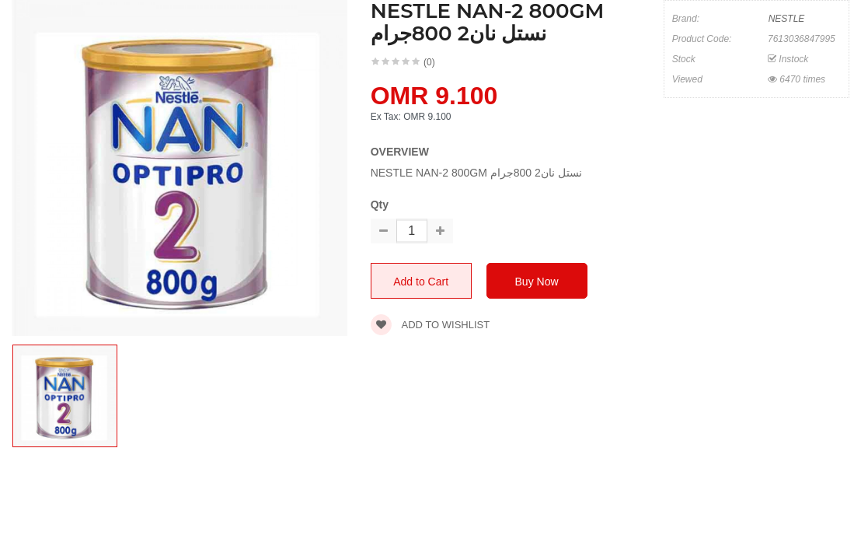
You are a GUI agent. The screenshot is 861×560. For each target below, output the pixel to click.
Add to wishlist (430, 325)
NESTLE (787, 18)
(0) (429, 62)
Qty (380, 204)
